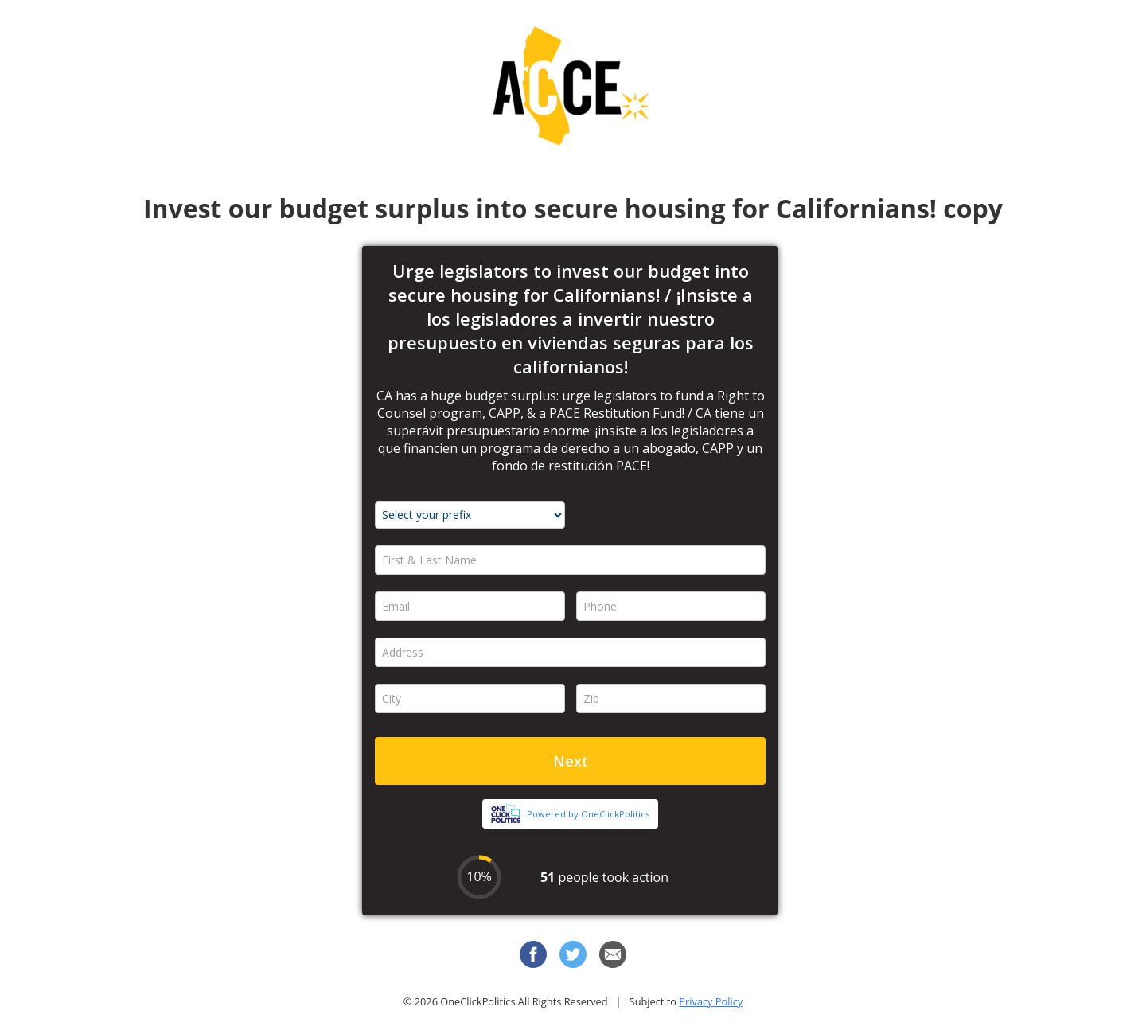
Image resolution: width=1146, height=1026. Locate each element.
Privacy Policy (711, 1001)
